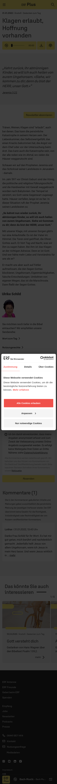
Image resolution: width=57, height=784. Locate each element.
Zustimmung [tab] (10, 366)
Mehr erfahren (21, 389)
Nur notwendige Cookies (28, 423)
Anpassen (28, 413)
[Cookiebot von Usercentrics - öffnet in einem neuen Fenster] (41, 358)
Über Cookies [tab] (46, 366)
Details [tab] (28, 366)
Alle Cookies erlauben (28, 403)
